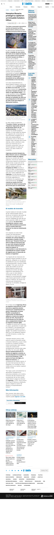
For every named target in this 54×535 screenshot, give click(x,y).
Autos (21, 481)
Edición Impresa (30, 479)
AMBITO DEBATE (36, 490)
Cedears (41, 161)
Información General (11, 481)
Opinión (47, 7)
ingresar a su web (20, 396)
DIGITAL (12, 490)
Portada (8, 475)
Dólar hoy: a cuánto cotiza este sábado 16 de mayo (32, 24)
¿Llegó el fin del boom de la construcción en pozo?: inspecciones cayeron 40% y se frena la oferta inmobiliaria (35, 126)
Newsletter (44, 470)
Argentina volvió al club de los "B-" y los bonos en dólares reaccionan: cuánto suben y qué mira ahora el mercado (32, 62)
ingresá (51, 3)
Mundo (15, 479)
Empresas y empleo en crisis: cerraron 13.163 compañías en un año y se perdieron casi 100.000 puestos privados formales (34, 108)
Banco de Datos (10, 477)
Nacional (8, 479)
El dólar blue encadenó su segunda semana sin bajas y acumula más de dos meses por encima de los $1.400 (21, 445)
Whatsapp (21, 470)
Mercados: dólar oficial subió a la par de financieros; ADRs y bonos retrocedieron (10, 461)
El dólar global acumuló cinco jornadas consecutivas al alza (21, 460)
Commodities (37, 161)
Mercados (19, 477)
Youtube (18, 470)
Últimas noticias (17, 475)
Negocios (40, 7)
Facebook (9, 470)
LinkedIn (15, 470)
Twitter (6, 470)
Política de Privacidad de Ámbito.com (25, 483)
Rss (44, 481)
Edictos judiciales (11, 485)
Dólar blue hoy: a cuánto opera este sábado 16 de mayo (32, 17)
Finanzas (25, 7)
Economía (18, 7)
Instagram (12, 470)
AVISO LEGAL (40, 483)
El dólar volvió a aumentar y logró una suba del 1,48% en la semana (32, 442)
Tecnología (38, 481)
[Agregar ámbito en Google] (12, 23)
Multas (20, 485)
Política (32, 7)
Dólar (11, 7)
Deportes (21, 479)
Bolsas (33, 161)
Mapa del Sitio (9, 483)
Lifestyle (40, 477)
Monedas (30, 161)
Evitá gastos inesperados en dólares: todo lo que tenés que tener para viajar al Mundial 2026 (32, 424)
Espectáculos (28, 481)
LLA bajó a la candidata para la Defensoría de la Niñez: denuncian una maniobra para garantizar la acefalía (32, 47)
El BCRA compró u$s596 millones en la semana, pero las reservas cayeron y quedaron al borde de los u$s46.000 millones (34, 87)
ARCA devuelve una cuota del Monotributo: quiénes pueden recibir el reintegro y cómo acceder (32, 34)
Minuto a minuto (10, 455)
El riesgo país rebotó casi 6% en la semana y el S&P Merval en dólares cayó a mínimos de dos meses (34, 145)
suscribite (47, 3)
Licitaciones (27, 485)
